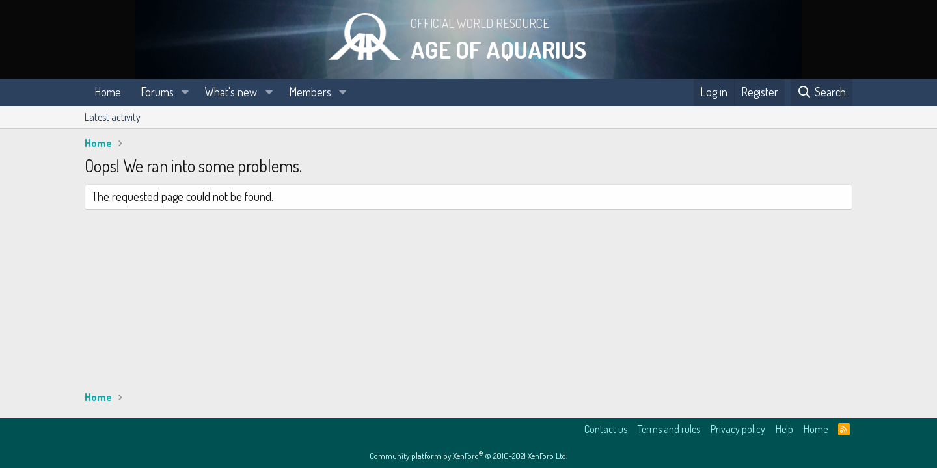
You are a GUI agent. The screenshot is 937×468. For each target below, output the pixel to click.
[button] (185, 92)
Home (107, 91)
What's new (231, 91)
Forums (157, 91)
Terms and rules (669, 429)
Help (784, 429)
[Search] (821, 92)
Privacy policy (738, 429)
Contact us (605, 429)
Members (310, 91)
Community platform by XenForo (468, 455)
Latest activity (113, 117)
